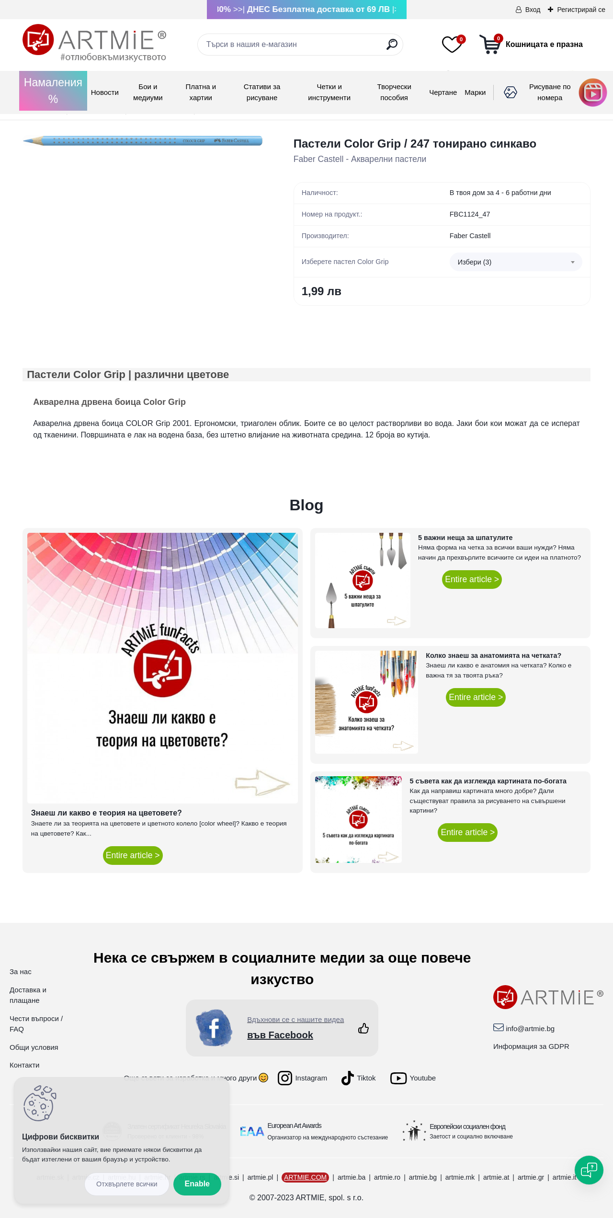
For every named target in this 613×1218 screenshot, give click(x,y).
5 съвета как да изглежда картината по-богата (488, 781)
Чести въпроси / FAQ (36, 1024)
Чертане (443, 92)
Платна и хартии (200, 92)
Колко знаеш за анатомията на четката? (493, 655)
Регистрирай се (581, 9)
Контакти (24, 1065)
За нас (21, 971)
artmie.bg (423, 1177)
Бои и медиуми (147, 92)
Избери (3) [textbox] (475, 262)
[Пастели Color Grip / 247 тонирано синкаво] (143, 141)
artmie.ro (387, 1177)
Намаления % (53, 90)
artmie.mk (460, 1177)
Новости (105, 92)
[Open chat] (589, 1170)
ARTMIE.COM (305, 1177)
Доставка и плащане (28, 995)
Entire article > (133, 855)
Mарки (475, 92)
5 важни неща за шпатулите (465, 537)
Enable (197, 1184)
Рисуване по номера (550, 92)
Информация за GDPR (531, 1046)
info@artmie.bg (530, 1028)
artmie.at (496, 1177)
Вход (533, 9)
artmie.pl (260, 1177)
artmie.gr (531, 1177)
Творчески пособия (394, 92)
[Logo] (94, 43)
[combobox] (516, 262)
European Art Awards (294, 1125)
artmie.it (565, 1177)
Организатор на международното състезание (328, 1137)
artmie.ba (351, 1177)
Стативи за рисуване (262, 92)
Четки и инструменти (329, 92)
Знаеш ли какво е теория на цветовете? (106, 813)
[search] (391, 48)
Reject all (127, 1184)
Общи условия (34, 1047)
